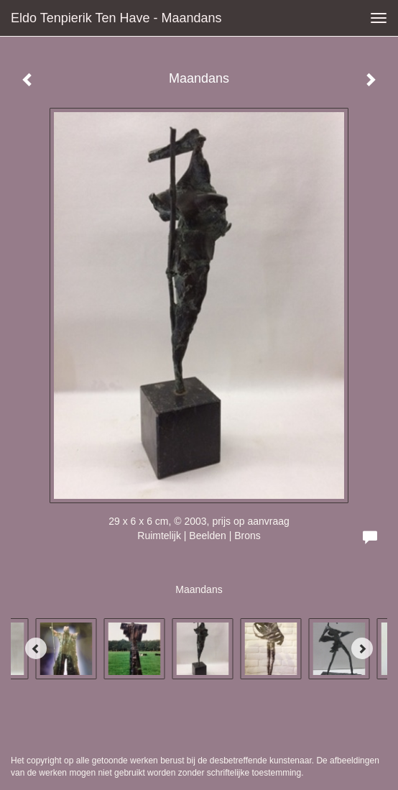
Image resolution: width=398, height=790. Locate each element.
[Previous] (36, 648)
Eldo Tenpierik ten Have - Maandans (116, 18)
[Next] (362, 648)
